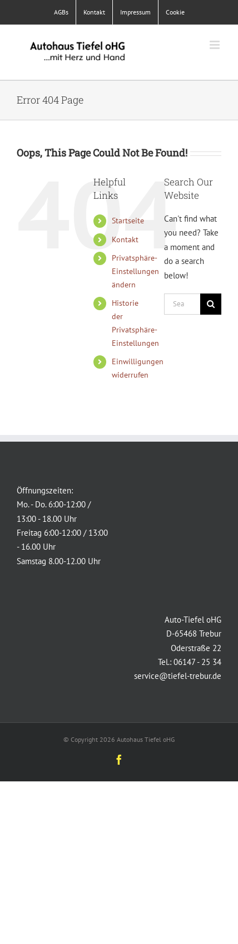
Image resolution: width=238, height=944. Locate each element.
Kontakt (125, 239)
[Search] (210, 304)
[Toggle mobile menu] (215, 45)
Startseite (128, 221)
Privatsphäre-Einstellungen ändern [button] (135, 271)
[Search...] (182, 304)
